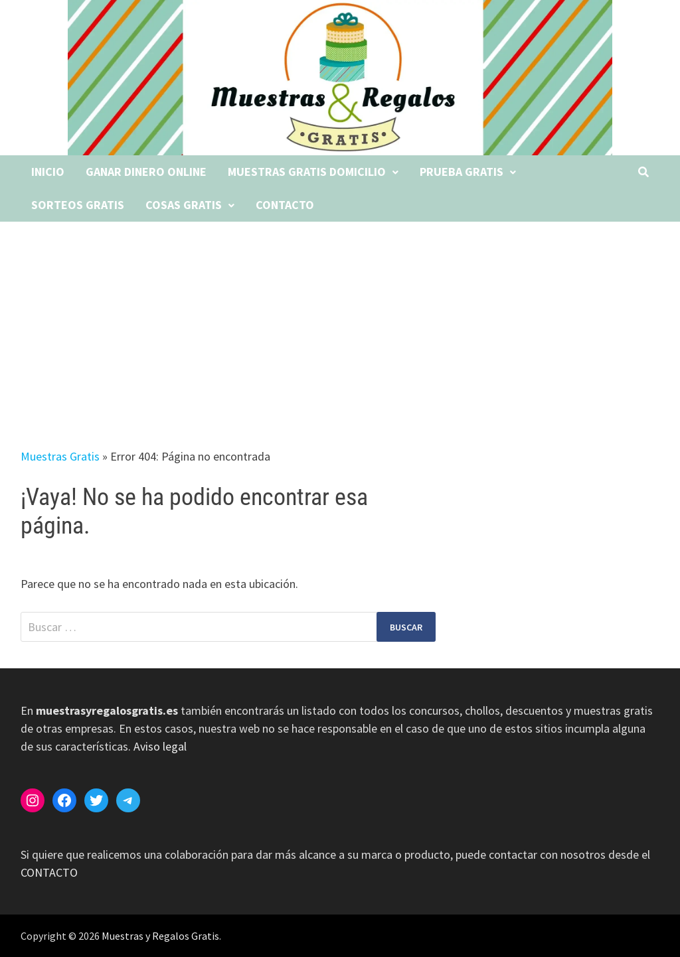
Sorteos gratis (77, 204)
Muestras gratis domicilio (307, 171)
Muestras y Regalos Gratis (160, 935)
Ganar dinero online (146, 171)
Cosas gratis (183, 204)
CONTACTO (49, 872)
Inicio (47, 171)
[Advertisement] (340, 321)
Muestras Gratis (60, 456)
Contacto (285, 204)
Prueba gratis (461, 171)
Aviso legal (160, 746)
